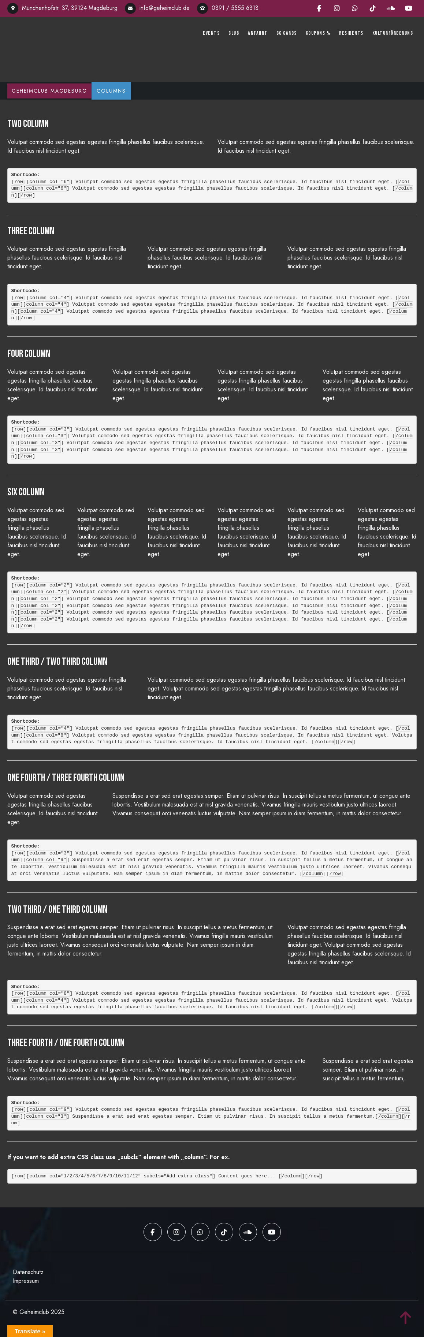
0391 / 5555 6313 (228, 8)
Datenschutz (28, 1270)
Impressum (26, 1279)
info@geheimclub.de (157, 8)
